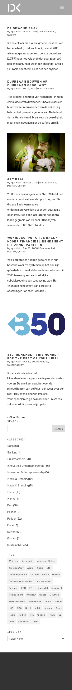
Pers (10, 505)
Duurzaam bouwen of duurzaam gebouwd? (27, 83)
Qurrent (11, 34)
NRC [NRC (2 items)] (19, 608)
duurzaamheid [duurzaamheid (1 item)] (43, 581)
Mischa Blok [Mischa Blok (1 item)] (35, 601)
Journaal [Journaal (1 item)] (55, 594)
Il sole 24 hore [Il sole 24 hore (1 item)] (16, 594)
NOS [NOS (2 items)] (11, 608)
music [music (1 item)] (48, 601)
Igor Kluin (16, 31)
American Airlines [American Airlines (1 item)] (46, 561)
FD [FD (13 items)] (30, 587)
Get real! (16, 179)
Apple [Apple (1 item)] (30, 567)
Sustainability (15, 364)
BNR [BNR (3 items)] (49, 567)
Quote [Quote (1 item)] (59, 608)
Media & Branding (18, 479)
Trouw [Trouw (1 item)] (52, 614)
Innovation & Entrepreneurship (26, 472)
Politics (44, 361)
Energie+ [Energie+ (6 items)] (13, 587)
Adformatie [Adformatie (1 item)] (28, 561)
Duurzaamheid (47, 31)
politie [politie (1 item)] (38, 608)
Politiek (11, 185)
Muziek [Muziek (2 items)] (58, 601)
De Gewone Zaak (22, 28)
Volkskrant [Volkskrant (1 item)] (23, 621)
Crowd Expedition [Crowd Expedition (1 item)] (18, 574)
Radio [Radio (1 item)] (12, 614)
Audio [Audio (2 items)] (40, 567)
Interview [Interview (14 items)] (31, 594)
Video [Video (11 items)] (12, 621)
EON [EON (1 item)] (23, 587)
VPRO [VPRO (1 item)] (36, 621)
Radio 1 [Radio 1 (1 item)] (22, 614)
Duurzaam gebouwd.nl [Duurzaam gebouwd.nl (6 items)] (20, 581)
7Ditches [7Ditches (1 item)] (13, 561)
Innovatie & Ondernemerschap (25, 465)
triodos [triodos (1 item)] (41, 614)
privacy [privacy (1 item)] (48, 608)
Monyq (11, 492)
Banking (12, 452)
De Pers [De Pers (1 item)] (56, 574)
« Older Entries (16, 417)
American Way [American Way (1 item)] (16, 567)
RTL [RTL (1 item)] (32, 614)
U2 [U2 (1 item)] (60, 614)
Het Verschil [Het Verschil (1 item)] (42, 587)
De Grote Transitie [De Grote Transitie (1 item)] (40, 574)
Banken (12, 445)
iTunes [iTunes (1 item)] (42, 594)
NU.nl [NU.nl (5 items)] (28, 608)
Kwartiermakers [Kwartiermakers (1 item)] (17, 601)
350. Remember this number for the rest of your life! (33, 356)
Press (10, 525)
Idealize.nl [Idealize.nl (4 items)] (56, 587)
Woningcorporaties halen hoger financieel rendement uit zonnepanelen (35, 241)
